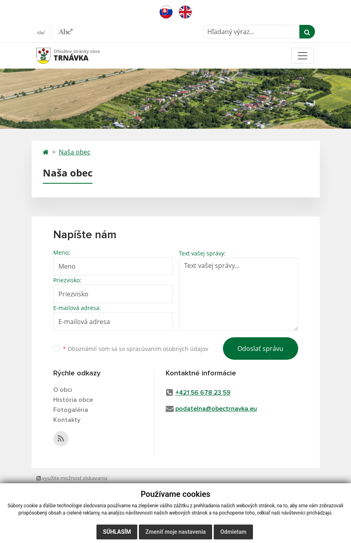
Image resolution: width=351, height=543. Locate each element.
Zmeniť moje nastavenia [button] (175, 532)
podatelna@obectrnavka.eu (216, 408)
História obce (73, 400)
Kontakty (66, 420)
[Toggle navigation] (302, 56)
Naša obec (74, 152)
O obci (62, 390)
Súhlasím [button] (117, 532)
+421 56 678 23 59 (203, 392)
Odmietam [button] (233, 532)
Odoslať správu (260, 348)
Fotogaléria (70, 410)
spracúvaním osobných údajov (167, 349)
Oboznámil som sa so (135, 349)
